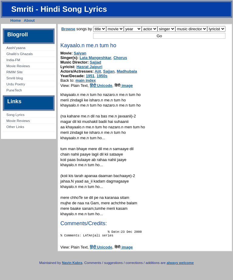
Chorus (120, 57)
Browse (68, 29)
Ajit (98, 71)
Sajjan (109, 71)
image (123, 85)
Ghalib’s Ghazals (19, 54)
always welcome (180, 264)
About (29, 20)
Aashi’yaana (15, 48)
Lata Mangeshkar (95, 57)
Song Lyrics (15, 115)
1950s (102, 76)
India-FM (13, 60)
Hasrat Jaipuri (89, 66)
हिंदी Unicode (101, 85)
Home (15, 20)
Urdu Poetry (15, 84)
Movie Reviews (18, 66)
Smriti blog (14, 78)
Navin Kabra (72, 264)
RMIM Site (14, 72)
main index (86, 80)
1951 (90, 76)
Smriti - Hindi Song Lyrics (59, 9)
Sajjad (95, 62)
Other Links (15, 127)
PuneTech (14, 90)
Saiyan (80, 53)
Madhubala (127, 71)
